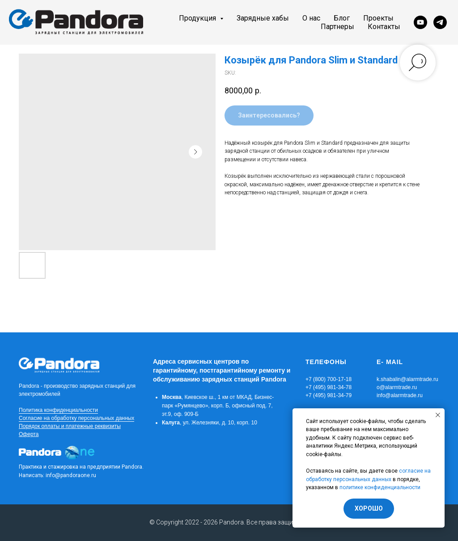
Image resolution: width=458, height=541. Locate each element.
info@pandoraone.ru (71, 475)
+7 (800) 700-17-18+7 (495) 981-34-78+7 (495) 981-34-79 (328, 387)
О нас (311, 18)
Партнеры (337, 26)
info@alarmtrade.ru (400, 395)
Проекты (378, 18)
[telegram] (440, 22)
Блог (342, 18)
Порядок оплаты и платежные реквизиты (70, 426)
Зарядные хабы (263, 18)
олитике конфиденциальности (381, 487)
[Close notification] (437, 415)
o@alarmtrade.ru (397, 387)
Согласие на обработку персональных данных (76, 418)
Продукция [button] (198, 18)
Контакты (384, 26)
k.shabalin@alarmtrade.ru (407, 379)
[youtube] (420, 22)
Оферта (28, 434)
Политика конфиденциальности (58, 410)
